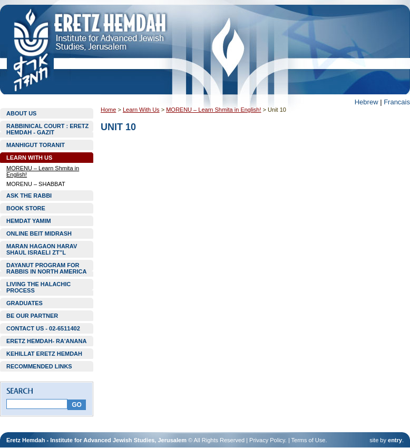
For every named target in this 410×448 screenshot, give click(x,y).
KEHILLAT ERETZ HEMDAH (44, 353)
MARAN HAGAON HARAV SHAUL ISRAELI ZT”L (41, 249)
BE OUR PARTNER (32, 316)
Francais (397, 102)
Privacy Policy (267, 440)
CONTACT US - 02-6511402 (43, 328)
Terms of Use (308, 440)
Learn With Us (141, 109)
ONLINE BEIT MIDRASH (39, 233)
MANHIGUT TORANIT (35, 145)
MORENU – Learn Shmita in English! (42, 171)
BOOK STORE (25, 208)
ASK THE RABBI (29, 195)
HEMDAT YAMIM (28, 221)
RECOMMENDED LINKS (39, 366)
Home (108, 109)
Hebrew (366, 102)
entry (395, 440)
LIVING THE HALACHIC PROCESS (38, 287)
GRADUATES (24, 303)
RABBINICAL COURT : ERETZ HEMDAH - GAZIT (47, 129)
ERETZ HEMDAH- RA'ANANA (46, 341)
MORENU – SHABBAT (35, 184)
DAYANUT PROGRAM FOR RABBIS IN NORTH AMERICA (46, 268)
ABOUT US (21, 113)
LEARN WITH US (29, 157)
